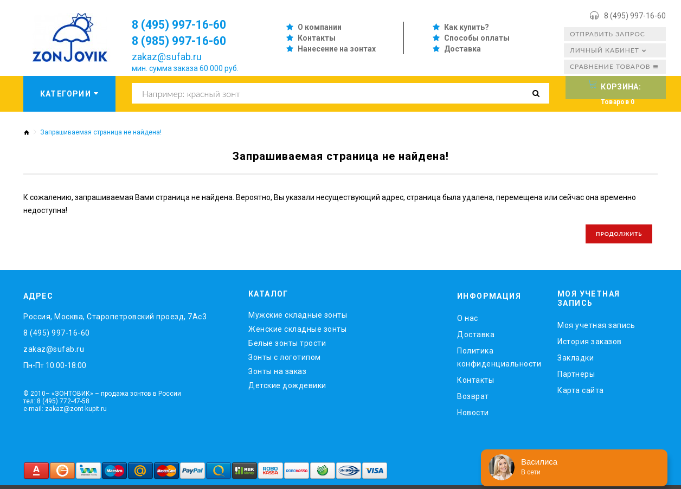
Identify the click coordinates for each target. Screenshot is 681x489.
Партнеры (576, 377)
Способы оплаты (477, 38)
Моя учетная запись (596, 328)
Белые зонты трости (287, 347)
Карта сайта (580, 393)
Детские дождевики (287, 389)
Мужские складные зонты (297, 318)
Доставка (462, 48)
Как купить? (466, 27)
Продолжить (616, 236)
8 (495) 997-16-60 (635, 15)
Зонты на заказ (277, 375)
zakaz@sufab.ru (167, 56)
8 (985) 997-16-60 (186, 40)
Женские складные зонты (297, 333)
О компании (320, 27)
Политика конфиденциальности (499, 361)
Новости (473, 416)
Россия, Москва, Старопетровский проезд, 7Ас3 (115, 320)
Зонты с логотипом (284, 361)
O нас (467, 322)
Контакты (317, 38)
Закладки (575, 361)
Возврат (473, 400)
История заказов (589, 344)
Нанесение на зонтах (337, 48)
